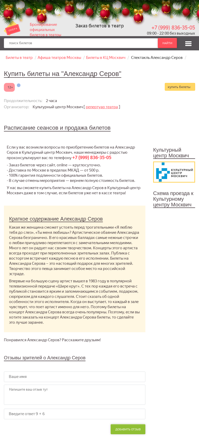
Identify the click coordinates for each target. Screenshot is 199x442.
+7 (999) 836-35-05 (173, 28)
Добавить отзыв (128, 429)
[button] (188, 42)
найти (167, 43)
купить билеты (179, 86)
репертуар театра (102, 107)
